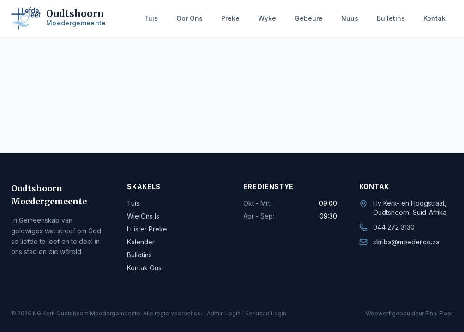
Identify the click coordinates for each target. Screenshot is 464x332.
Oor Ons (189, 18)
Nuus (349, 18)
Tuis (151, 18)
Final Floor (439, 313)
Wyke (267, 18)
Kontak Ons (144, 268)
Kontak (434, 18)
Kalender (141, 242)
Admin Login (224, 313)
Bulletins (391, 18)
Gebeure (309, 18)
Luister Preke (147, 229)
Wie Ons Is (143, 216)
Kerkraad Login (265, 313)
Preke (230, 18)
